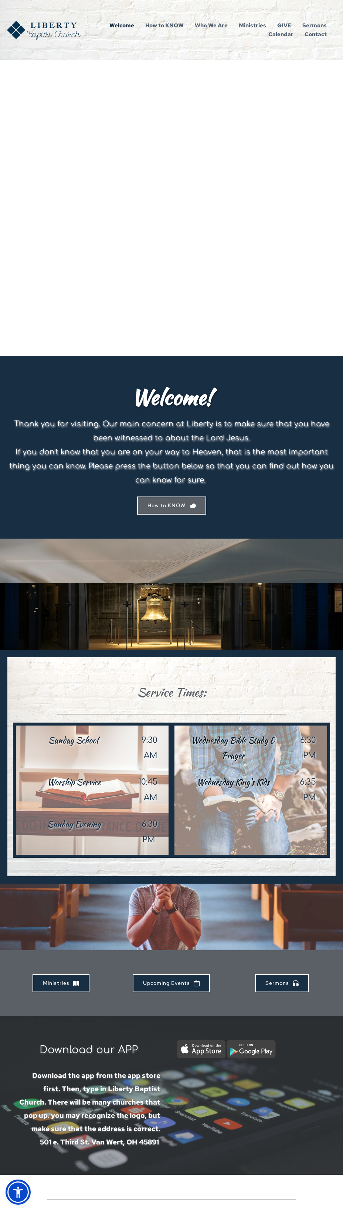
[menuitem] (122, 25)
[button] (18, 1192)
